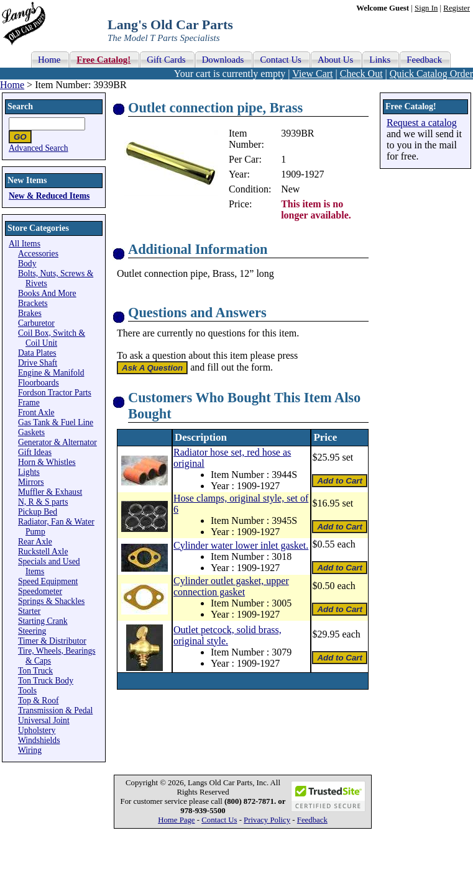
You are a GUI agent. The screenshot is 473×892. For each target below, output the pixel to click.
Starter (29, 611)
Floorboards (38, 382)
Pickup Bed (37, 511)
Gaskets (31, 432)
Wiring (30, 750)
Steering (32, 631)
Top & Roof (38, 700)
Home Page (176, 820)
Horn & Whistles (47, 462)
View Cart (312, 73)
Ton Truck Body (45, 680)
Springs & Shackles (51, 601)
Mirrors (31, 482)
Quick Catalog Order (431, 73)
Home (12, 84)
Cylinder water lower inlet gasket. (240, 545)
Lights (29, 472)
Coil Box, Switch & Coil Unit (51, 338)
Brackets (33, 303)
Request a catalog (422, 122)
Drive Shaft (37, 362)
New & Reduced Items (49, 195)
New (290, 189)
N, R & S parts (43, 502)
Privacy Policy (267, 820)
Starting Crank (43, 621)
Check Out (361, 73)
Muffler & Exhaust (50, 492)
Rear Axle (35, 541)
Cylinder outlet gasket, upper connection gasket (231, 586)
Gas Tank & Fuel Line (55, 422)
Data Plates (37, 353)
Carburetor (36, 323)
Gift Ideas (35, 452)
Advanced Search (38, 148)
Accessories (38, 253)
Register (456, 8)
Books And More (47, 293)
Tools (27, 690)
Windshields (39, 740)
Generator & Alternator (57, 442)
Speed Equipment (48, 581)
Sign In (426, 8)
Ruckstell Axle (43, 551)
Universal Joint (44, 720)
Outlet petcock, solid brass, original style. (227, 635)
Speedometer (40, 591)
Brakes (30, 313)
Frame (29, 402)
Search (20, 106)
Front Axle (36, 412)
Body (27, 263)
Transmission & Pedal (55, 710)
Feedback (312, 820)
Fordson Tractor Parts (54, 392)
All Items (24, 243)
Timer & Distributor (52, 641)
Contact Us (219, 820)
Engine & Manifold (51, 372)
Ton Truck (35, 670)
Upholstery (36, 730)
